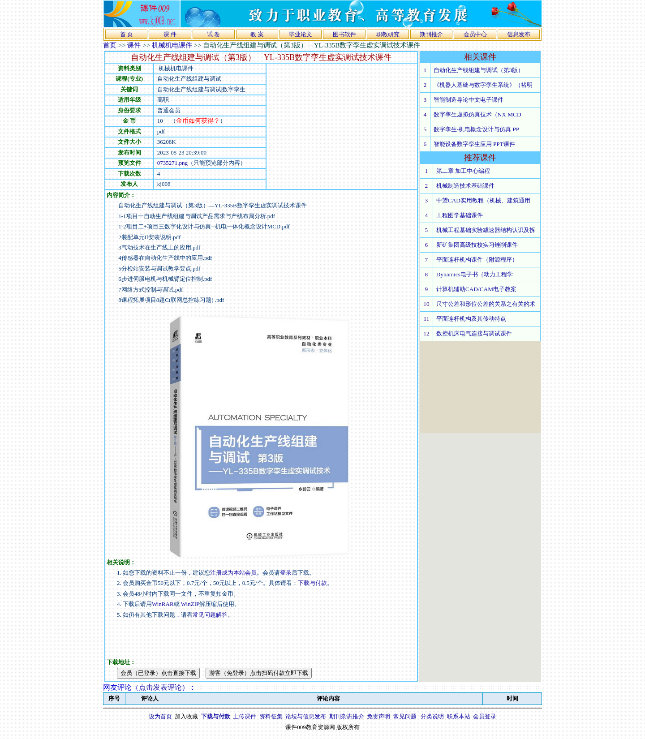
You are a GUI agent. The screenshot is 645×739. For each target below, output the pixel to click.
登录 (286, 572)
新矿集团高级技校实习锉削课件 (477, 244)
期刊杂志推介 (346, 716)
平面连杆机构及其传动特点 (471, 318)
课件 (134, 45)
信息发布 (518, 34)
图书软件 (344, 34)
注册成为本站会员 (233, 572)
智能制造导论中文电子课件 (468, 99)
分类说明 (432, 716)
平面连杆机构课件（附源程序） (477, 259)
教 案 (256, 34)
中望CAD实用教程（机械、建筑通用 (483, 200)
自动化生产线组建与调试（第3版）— (482, 70)
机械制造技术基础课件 (465, 185)
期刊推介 (431, 34)
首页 (109, 45)
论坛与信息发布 (305, 716)
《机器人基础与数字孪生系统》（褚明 (483, 85)
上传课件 (244, 716)
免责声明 (378, 716)
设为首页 (160, 716)
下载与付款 (312, 583)
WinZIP (190, 604)
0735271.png (172, 162)
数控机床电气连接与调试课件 (474, 333)
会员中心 (475, 34)
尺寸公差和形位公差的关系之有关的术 (485, 304)
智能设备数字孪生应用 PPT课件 (474, 144)
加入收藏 (186, 716)
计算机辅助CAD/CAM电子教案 (476, 289)
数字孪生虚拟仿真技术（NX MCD (477, 114)
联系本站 (458, 716)
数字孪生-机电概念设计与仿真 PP (477, 129)
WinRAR (163, 604)
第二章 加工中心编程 (463, 171)
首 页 (126, 34)
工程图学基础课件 (459, 215)
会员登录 (484, 716)
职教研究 (388, 34)
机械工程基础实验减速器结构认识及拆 (485, 230)
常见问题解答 (210, 614)
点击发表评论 (160, 687)
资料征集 (271, 716)
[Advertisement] (342, 126)
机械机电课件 (172, 45)
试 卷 (213, 34)
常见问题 (405, 716)
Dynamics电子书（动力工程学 (474, 274)
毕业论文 (300, 34)
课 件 (169, 34)
